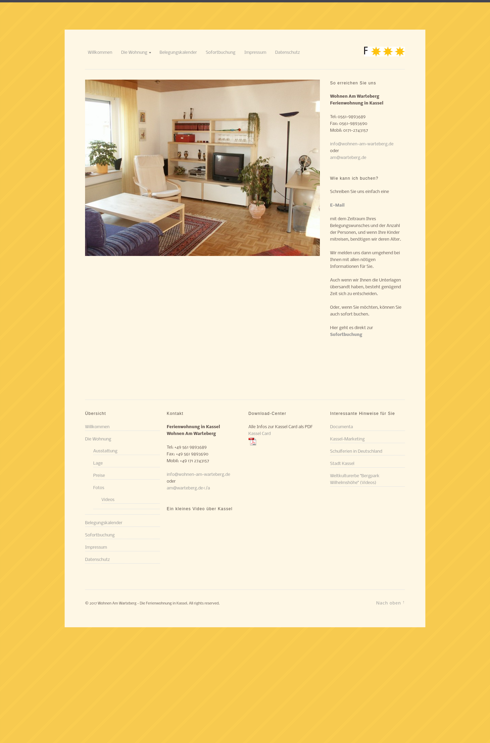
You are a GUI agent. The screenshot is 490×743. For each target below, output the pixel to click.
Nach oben (390, 602)
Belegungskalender (178, 52)
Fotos (98, 488)
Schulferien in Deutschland (356, 451)
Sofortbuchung (220, 52)
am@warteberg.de (348, 158)
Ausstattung (105, 451)
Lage (98, 463)
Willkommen (100, 52)
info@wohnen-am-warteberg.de (361, 144)
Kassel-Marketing (347, 439)
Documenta (341, 427)
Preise (99, 475)
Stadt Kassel (342, 464)
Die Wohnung (134, 52)
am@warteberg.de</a (188, 488)
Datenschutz (287, 52)
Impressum (255, 52)
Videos (107, 500)
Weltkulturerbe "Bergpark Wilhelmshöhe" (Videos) (354, 479)
